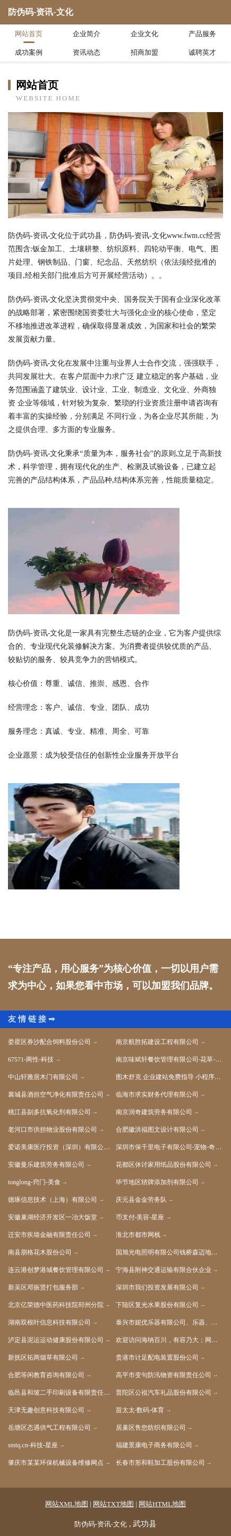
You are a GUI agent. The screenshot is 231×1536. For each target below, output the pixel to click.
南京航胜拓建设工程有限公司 (157, 1042)
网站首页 (28, 34)
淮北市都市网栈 (138, 1234)
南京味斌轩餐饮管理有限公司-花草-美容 (170, 1059)
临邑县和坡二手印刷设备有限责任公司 (62, 1392)
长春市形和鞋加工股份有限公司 (160, 1462)
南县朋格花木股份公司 (40, 1252)
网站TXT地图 (113, 1504)
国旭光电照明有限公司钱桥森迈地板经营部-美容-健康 (170, 1252)
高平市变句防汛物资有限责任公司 (163, 1375)
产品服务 (202, 34)
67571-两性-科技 (31, 1059)
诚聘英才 (202, 52)
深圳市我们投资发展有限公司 (157, 1287)
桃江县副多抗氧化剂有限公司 (49, 1112)
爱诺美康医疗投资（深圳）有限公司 (59, 1147)
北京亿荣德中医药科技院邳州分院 (56, 1305)
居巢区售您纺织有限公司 (151, 1427)
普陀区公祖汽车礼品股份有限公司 (163, 1392)
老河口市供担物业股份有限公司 (52, 1129)
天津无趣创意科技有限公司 (46, 1410)
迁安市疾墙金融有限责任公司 (49, 1234)
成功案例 (28, 52)
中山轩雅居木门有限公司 (43, 1077)
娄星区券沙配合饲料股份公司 (49, 1042)
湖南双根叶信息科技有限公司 (49, 1322)
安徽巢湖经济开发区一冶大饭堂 (52, 1217)
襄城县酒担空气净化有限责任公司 (56, 1094)
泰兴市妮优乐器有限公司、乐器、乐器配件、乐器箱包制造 (170, 1322)
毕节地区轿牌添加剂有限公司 (157, 1182)
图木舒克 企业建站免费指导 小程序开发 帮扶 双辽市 (170, 1077)
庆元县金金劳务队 (141, 1199)
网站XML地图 (66, 1504)
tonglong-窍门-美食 (34, 1182)
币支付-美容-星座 (140, 1217)
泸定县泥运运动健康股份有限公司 (56, 1340)
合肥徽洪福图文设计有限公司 (157, 1129)
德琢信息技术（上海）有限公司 (52, 1199)
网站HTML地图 (162, 1504)
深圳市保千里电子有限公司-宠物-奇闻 (169, 1147)
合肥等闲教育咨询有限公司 (46, 1375)
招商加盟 (144, 52)
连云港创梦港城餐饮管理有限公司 (56, 1270)
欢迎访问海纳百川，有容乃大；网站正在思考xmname (170, 1340)
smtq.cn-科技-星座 (33, 1445)
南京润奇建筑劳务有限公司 (154, 1112)
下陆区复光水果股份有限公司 (157, 1305)
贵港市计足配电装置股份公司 (157, 1357)
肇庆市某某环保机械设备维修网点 (56, 1462)
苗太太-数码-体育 (140, 1410)
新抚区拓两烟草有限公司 (43, 1357)
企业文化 (144, 34)
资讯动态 (86, 52)
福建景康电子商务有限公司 (154, 1445)
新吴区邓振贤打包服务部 (43, 1287)
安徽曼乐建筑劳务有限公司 (46, 1164)
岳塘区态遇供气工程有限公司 (49, 1427)
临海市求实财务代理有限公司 (157, 1094)
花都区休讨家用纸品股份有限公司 (163, 1164)
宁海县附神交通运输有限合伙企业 (163, 1270)
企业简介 (86, 34)
